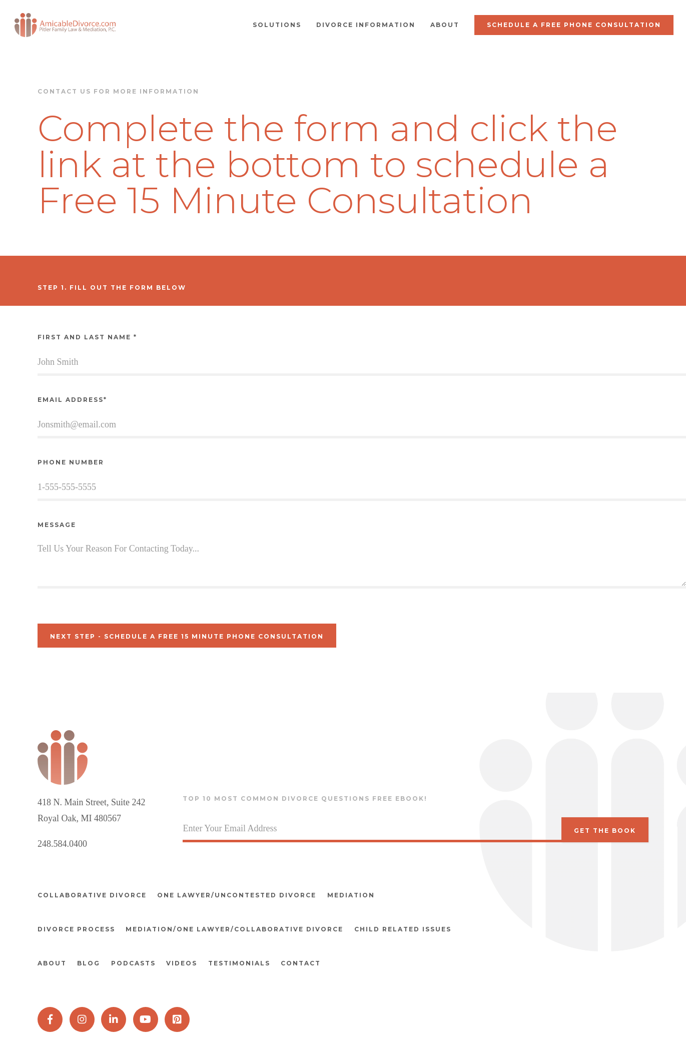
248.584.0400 (62, 844)
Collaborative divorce (92, 895)
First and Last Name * (87, 337)
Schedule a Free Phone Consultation (574, 25)
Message (57, 524)
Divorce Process (76, 925)
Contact (322, 956)
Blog (93, 956)
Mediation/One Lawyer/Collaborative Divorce (239, 925)
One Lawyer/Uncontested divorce (241, 895)
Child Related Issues (411, 925)
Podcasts (142, 956)
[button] (277, 25)
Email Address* (72, 399)
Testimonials (256, 956)
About (52, 956)
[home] (67, 25)
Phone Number (71, 462)
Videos (194, 956)
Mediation (359, 895)
